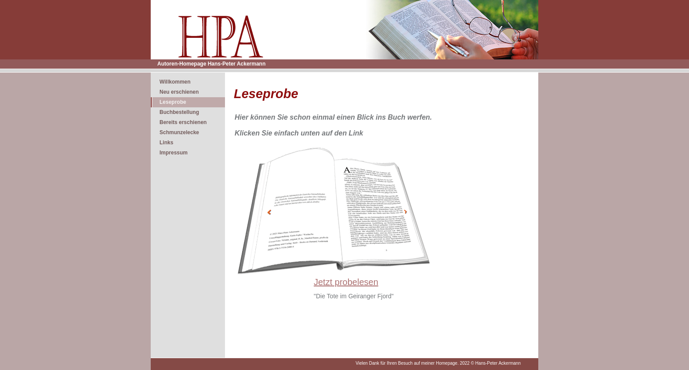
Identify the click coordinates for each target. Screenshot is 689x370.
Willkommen (175, 82)
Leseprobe (173, 102)
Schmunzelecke (179, 132)
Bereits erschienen (183, 122)
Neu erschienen (179, 92)
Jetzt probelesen (346, 282)
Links (166, 142)
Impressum (174, 153)
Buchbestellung (179, 112)
